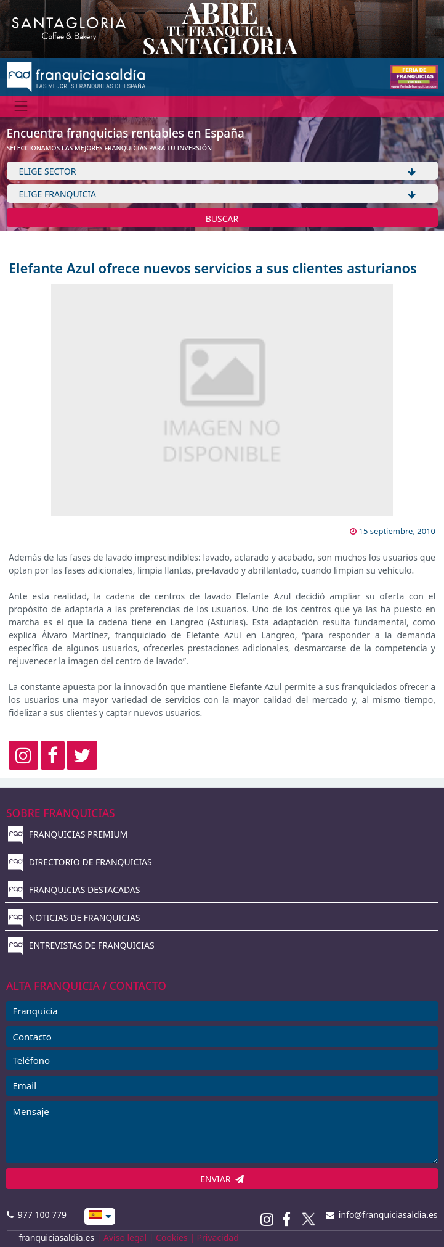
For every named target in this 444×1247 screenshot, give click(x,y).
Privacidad (218, 1237)
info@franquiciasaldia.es (382, 1214)
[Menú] (21, 106)
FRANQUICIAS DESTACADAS (74, 889)
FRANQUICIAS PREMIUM (67, 834)
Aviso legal (125, 1237)
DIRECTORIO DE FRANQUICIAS (80, 862)
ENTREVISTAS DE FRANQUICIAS (81, 945)
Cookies (171, 1237)
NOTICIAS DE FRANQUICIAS (74, 917)
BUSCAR (222, 218)
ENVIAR (222, 1179)
